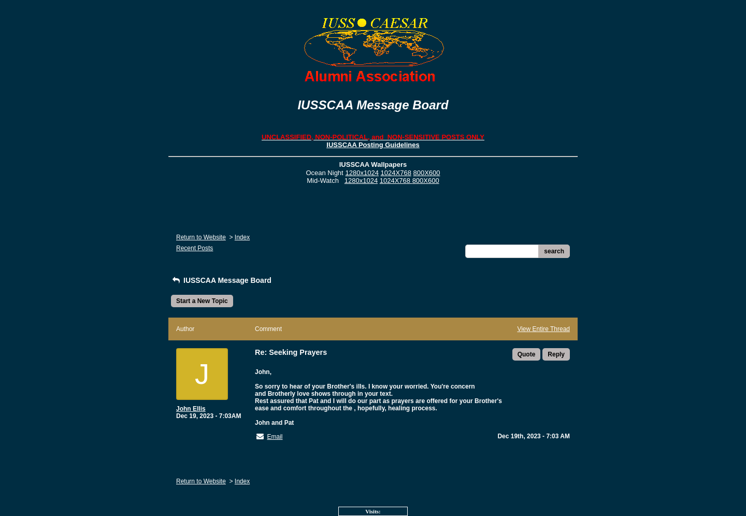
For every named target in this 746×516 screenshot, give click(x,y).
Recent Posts (194, 248)
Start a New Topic (202, 301)
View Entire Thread (543, 329)
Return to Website (201, 237)
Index (242, 237)
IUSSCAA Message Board (221, 280)
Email (274, 436)
